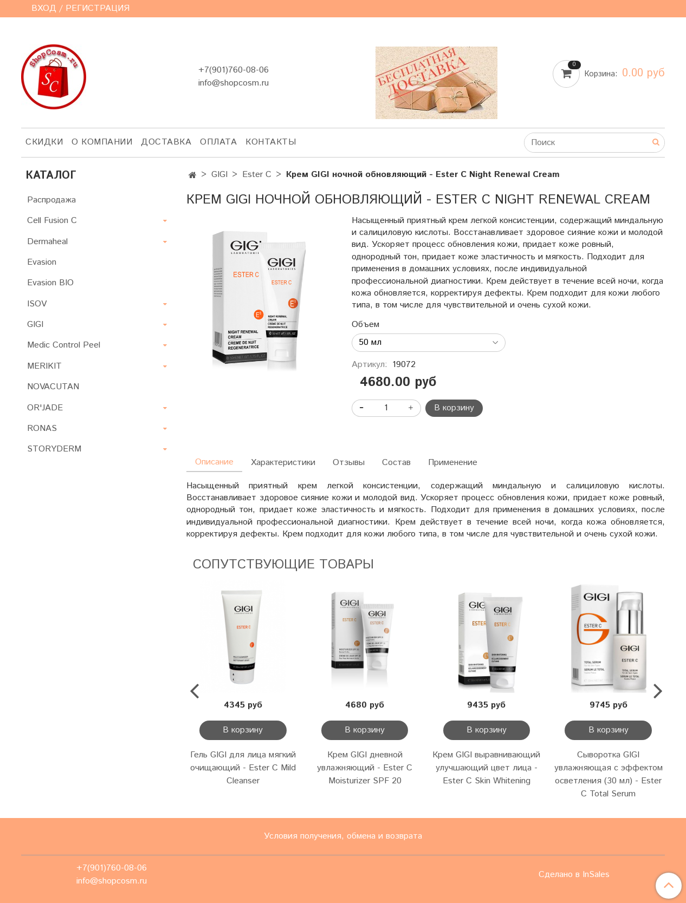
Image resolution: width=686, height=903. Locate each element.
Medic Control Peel (63, 345)
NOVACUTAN (53, 387)
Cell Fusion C (52, 220)
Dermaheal (47, 241)
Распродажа (51, 200)
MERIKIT (44, 366)
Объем (365, 324)
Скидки (44, 142)
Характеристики (283, 462)
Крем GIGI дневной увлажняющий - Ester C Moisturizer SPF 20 (364, 768)
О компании (102, 142)
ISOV (37, 304)
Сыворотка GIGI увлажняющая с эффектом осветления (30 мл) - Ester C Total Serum (608, 774)
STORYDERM (54, 449)
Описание (214, 462)
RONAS (42, 428)
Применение (452, 462)
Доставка (166, 142)
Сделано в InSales (574, 875)
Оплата (218, 142)
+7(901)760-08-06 (233, 70)
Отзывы (349, 462)
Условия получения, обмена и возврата (343, 836)
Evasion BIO (50, 283)
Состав (396, 462)
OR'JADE (45, 408)
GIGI (219, 174)
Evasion (41, 262)
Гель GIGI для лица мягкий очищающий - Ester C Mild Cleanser (243, 768)
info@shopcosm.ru (233, 83)
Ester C (256, 174)
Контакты (270, 142)
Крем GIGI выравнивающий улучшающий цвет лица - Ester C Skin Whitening (486, 768)
